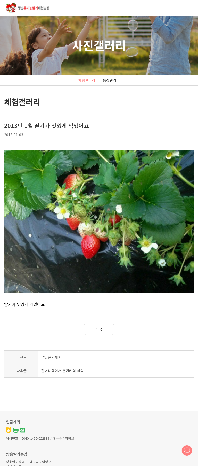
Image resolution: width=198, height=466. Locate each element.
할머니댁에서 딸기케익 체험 (62, 344)
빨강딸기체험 (51, 330)
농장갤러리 (111, 80)
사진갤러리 (99, 45)
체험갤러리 (86, 80)
